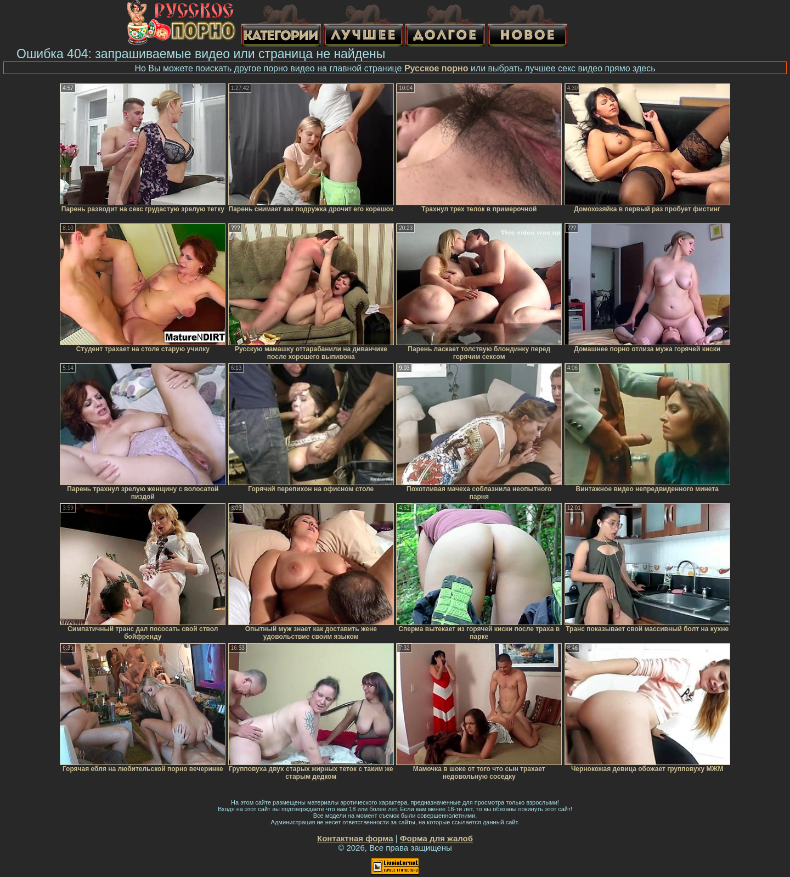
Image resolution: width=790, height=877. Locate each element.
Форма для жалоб (436, 838)
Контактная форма (355, 838)
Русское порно (436, 68)
